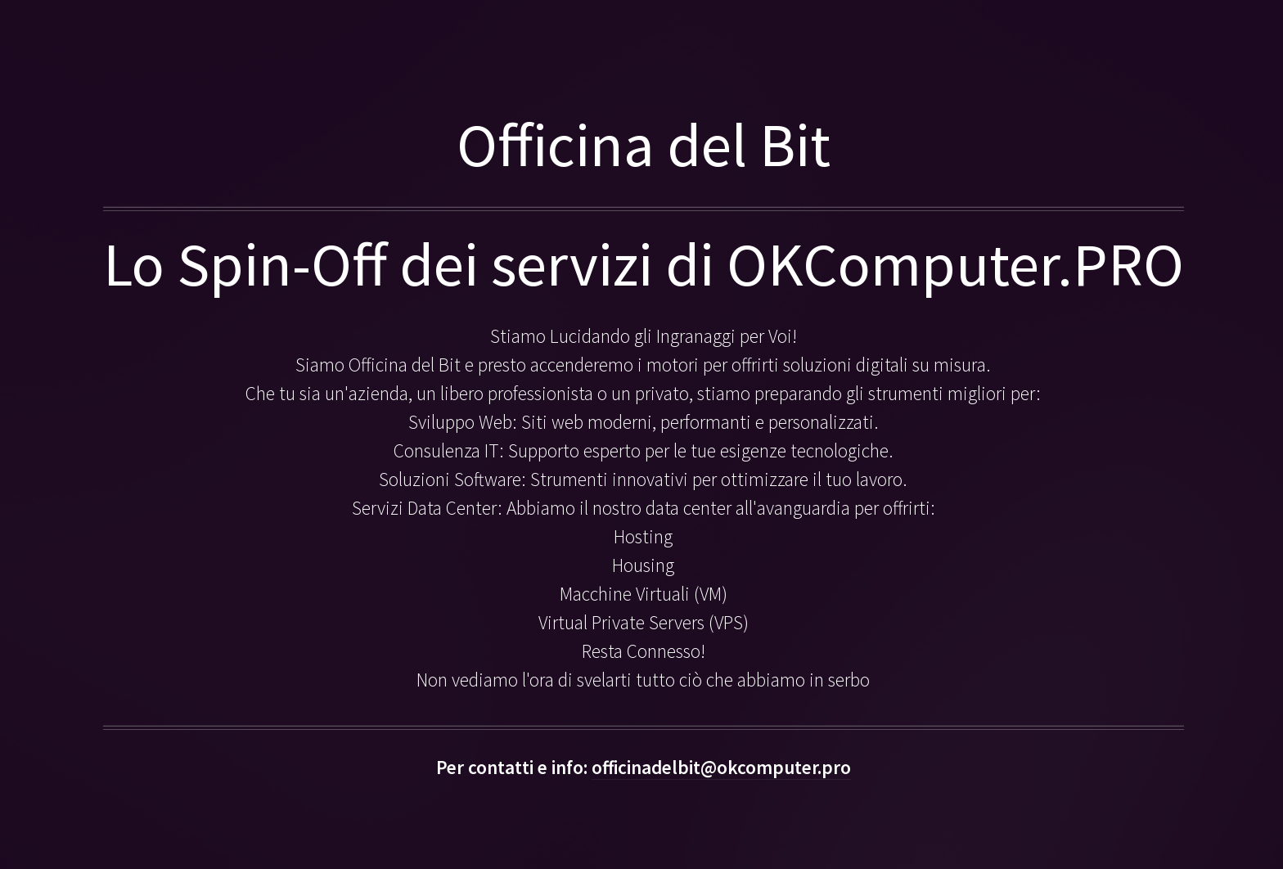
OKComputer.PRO (955, 264)
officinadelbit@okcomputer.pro (721, 767)
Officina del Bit (644, 144)
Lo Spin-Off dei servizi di (415, 264)
